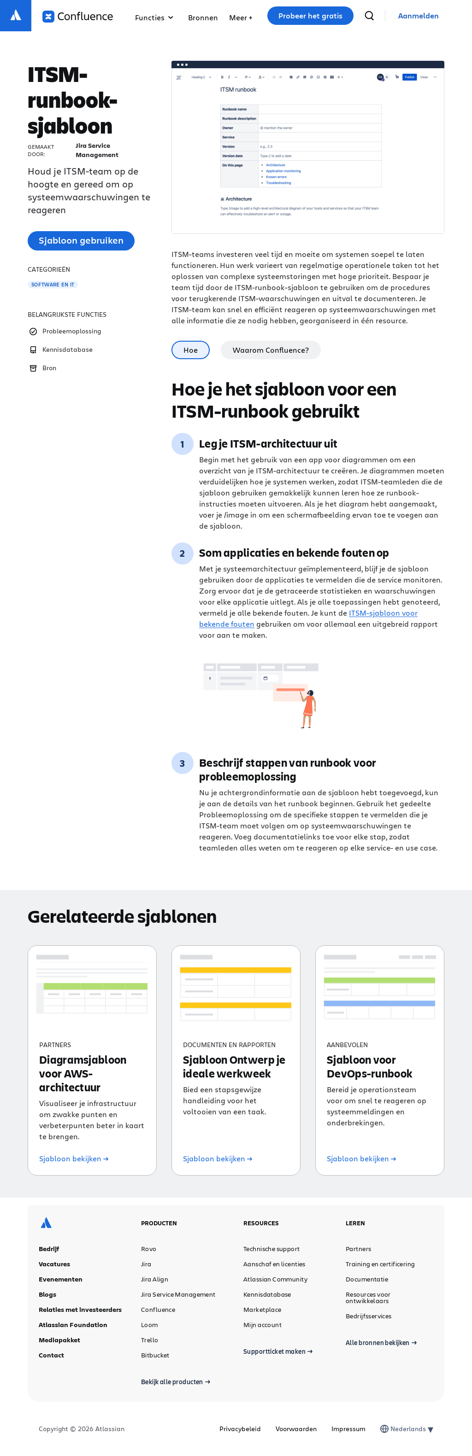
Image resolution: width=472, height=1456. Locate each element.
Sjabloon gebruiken (81, 240)
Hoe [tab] (190, 350)
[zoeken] (369, 16)
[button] (240, 15)
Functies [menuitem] (154, 17)
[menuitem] (240, 15)
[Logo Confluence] (77, 17)
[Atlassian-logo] (16, 16)
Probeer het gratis (310, 16)
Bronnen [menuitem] (203, 17)
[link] (418, 15)
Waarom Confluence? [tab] (271, 350)
